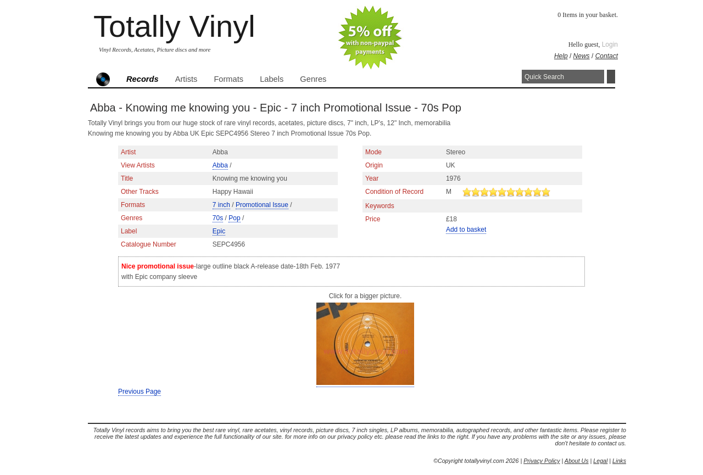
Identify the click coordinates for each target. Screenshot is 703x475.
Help (561, 56)
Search (611, 76)
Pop (234, 218)
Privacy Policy (541, 460)
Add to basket (466, 229)
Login (610, 44)
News (581, 56)
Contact (606, 56)
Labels (271, 79)
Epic (219, 231)
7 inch (221, 205)
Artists (186, 79)
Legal (600, 460)
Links (619, 460)
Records (142, 79)
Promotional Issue (262, 205)
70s (218, 218)
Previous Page (139, 391)
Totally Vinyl (174, 26)
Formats (228, 79)
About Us (577, 460)
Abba (220, 165)
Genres (313, 79)
